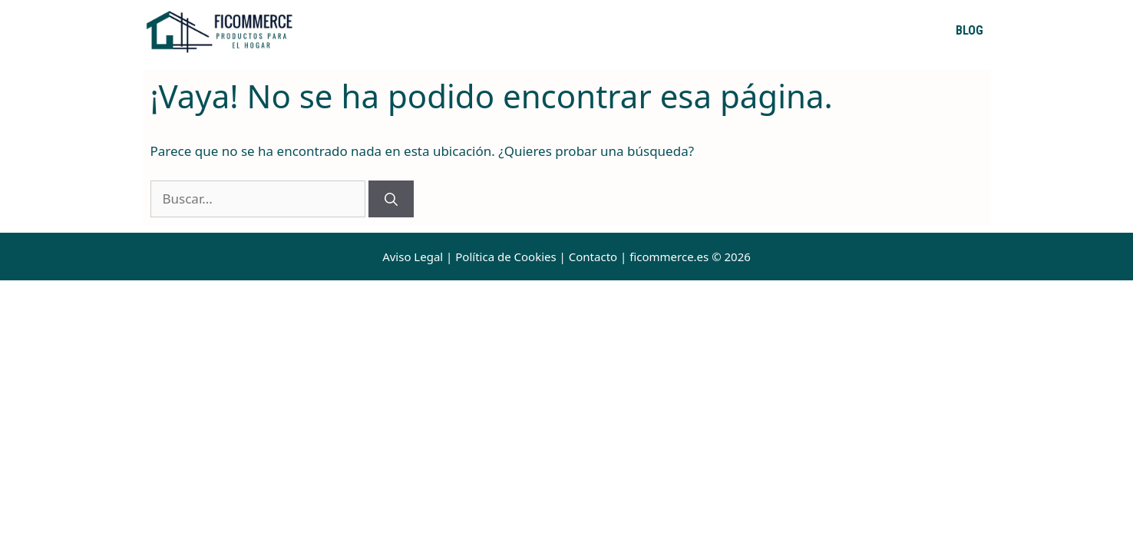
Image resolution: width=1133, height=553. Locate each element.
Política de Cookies (505, 256)
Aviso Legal (412, 256)
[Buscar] (391, 198)
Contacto (593, 256)
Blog (969, 30)
